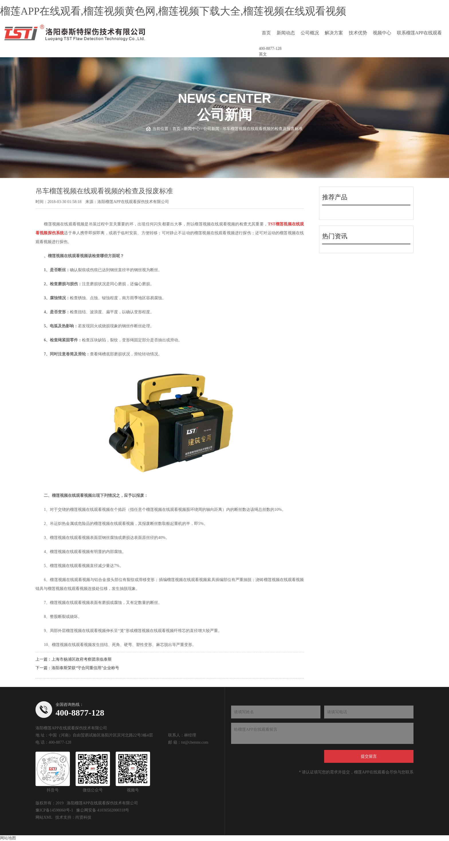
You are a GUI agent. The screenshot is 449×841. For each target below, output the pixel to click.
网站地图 (8, 838)
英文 (263, 54)
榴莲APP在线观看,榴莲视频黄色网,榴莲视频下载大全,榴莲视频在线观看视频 (173, 11)
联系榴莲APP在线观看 (419, 32)
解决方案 (334, 32)
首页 (266, 32)
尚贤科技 (83, 817)
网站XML (44, 817)
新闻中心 (192, 129)
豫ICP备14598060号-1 (54, 810)
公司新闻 (211, 129)
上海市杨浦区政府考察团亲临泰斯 (82, 659)
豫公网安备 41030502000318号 (102, 810)
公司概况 (310, 32)
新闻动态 (286, 32)
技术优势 (358, 32)
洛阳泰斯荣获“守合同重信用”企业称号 (85, 668)
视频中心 (382, 32)
